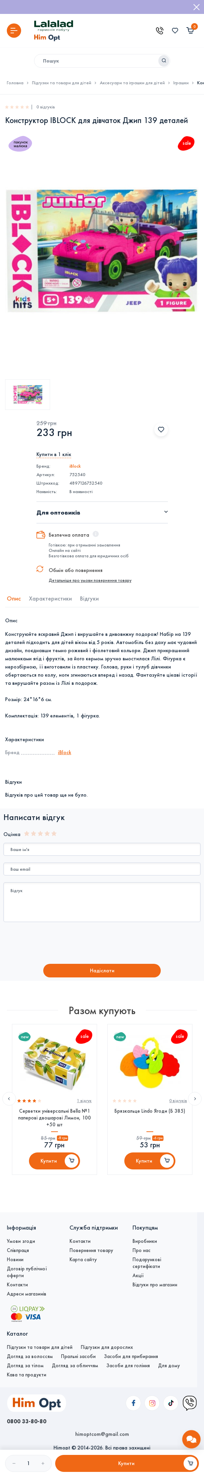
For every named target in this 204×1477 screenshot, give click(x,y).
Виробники (144, 1241)
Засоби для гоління (128, 1365)
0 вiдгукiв (178, 1101)
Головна (15, 83)
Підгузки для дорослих (107, 1347)
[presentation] (60, 944)
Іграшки (181, 83)
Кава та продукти (26, 1375)
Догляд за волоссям (30, 1356)
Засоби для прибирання (131, 1356)
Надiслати (102, 970)
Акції (138, 1275)
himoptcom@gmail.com (102, 1434)
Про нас (141, 1250)
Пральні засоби (78, 1356)
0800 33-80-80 (26, 1421)
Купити (49, 1161)
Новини (15, 1259)
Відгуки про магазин (154, 1285)
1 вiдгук (84, 1101)
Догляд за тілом (25, 1365)
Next (195, 1099)
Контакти (17, 1285)
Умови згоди (21, 1241)
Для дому (169, 1365)
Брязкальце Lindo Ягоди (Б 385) (149, 1111)
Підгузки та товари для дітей (61, 83)
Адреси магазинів (26, 1294)
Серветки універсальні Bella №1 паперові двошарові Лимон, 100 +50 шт (54, 1118)
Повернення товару (91, 1250)
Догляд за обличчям (75, 1365)
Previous (9, 1099)
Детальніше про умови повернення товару (90, 580)
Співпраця (18, 1250)
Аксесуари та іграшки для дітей (132, 83)
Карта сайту (83, 1259)
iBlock (75, 466)
